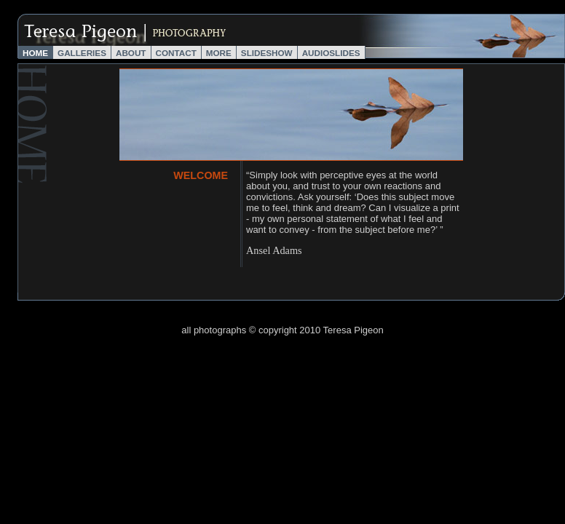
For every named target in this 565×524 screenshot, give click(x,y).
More (219, 52)
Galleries (82, 52)
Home (35, 52)
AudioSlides (331, 52)
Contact (176, 52)
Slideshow (267, 52)
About (131, 52)
